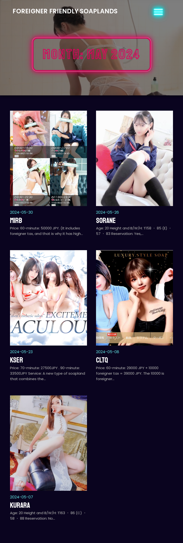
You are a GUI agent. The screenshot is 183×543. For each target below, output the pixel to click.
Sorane (106, 220)
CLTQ (102, 360)
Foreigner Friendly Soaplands (65, 11)
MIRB (16, 220)
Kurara (20, 505)
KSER (16, 360)
